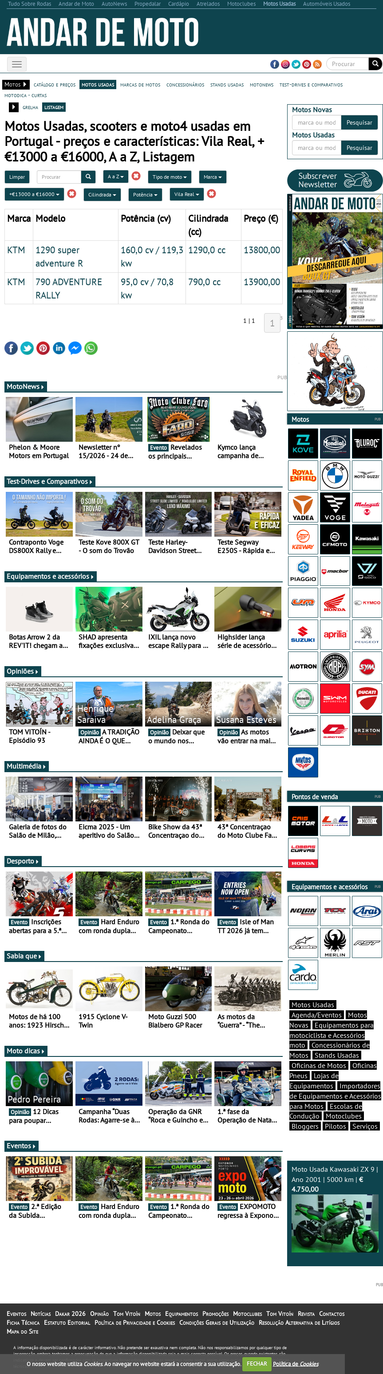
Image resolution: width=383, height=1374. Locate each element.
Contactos (331, 1314)
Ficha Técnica (23, 1323)
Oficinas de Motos (319, 1065)
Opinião (99, 1314)
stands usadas (227, 84)
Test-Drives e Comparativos (50, 481)
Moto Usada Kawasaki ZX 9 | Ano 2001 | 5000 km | (335, 1208)
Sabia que (24, 955)
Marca (213, 176)
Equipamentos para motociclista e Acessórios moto (331, 1035)
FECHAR (257, 1363)
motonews (261, 84)
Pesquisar (359, 122)
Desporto (23, 860)
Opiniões (23, 671)
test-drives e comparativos (311, 84)
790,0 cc (204, 281)
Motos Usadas (313, 1004)
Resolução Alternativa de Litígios (299, 1323)
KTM (16, 249)
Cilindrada (102, 194)
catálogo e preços (54, 84)
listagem (53, 107)
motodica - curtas (25, 95)
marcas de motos (140, 84)
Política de (295, 1363)
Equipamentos (181, 1314)
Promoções (215, 1314)
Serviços (365, 1126)
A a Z (116, 176)
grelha (30, 107)
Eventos (21, 1145)
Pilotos (335, 1126)
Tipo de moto (170, 176)
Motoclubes (344, 1115)
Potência (145, 194)
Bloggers (305, 1126)
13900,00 (262, 281)
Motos (153, 1314)
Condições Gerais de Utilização (216, 1323)
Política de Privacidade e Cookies (135, 1323)
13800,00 (262, 249)
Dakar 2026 (70, 1314)
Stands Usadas (337, 1055)
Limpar (17, 176)
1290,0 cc (206, 249)
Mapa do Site (22, 1331)
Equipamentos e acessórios (51, 576)
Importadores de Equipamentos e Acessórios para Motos (335, 1096)
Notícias (41, 1314)
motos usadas (98, 84)
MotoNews (26, 386)
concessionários (185, 84)
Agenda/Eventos (317, 1014)
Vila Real (186, 194)
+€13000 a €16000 (34, 194)
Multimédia (27, 766)
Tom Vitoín (126, 1314)
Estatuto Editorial (67, 1323)
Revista (306, 1314)
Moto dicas (26, 1050)
